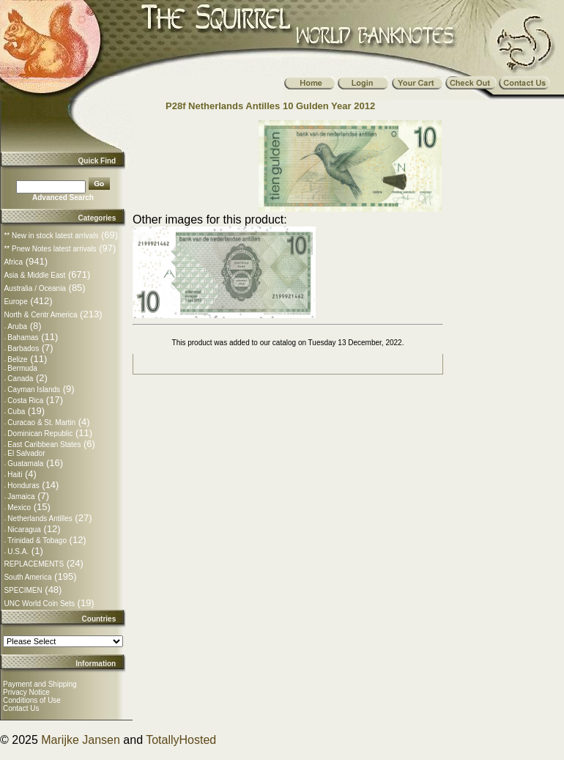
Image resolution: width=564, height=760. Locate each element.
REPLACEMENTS (34, 564)
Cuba (16, 411)
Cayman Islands (33, 389)
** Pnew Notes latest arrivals (50, 249)
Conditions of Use (32, 700)
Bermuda (22, 368)
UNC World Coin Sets (39, 603)
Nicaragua (24, 529)
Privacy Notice (26, 692)
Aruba (17, 326)
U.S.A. (18, 551)
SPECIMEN (23, 590)
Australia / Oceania (35, 288)
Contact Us (21, 708)
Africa (13, 262)
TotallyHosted (181, 740)
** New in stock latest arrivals (51, 236)
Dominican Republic (40, 433)
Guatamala (25, 464)
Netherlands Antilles (39, 518)
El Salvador (26, 453)
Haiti (14, 475)
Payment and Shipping (40, 684)
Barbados (23, 348)
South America (27, 577)
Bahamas (22, 337)
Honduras (23, 486)
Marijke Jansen (80, 740)
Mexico (19, 507)
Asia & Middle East (34, 275)
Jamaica (20, 496)
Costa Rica (25, 400)
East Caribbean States (44, 444)
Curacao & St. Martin (41, 422)
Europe (15, 302)
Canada (20, 379)
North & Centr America (40, 315)
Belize (17, 359)
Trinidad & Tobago (37, 540)
